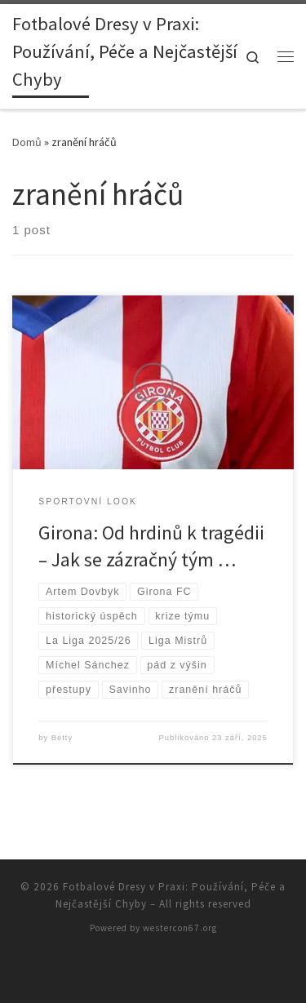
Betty (62, 738)
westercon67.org (180, 928)
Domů (27, 142)
